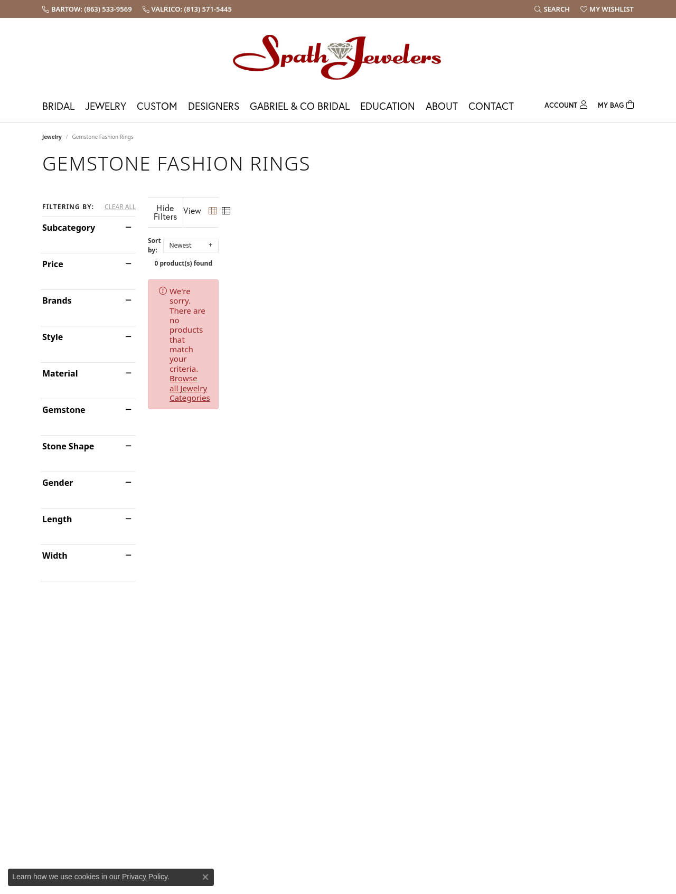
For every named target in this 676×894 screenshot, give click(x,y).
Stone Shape (68, 446)
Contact (491, 105)
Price (52, 264)
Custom (157, 105)
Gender (57, 482)
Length (57, 519)
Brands (57, 300)
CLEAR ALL (120, 207)
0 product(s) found (391, 254)
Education (387, 105)
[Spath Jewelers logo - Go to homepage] (338, 56)
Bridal (58, 105)
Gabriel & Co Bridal (300, 105)
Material (60, 373)
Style (52, 337)
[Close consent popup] (205, 877)
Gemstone (64, 410)
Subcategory (68, 227)
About (442, 105)
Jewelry (105, 105)
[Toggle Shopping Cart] (616, 104)
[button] (552, 9)
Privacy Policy (144, 876)
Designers (213, 105)
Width (55, 555)
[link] (87, 9)
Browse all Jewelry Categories (449, 282)
